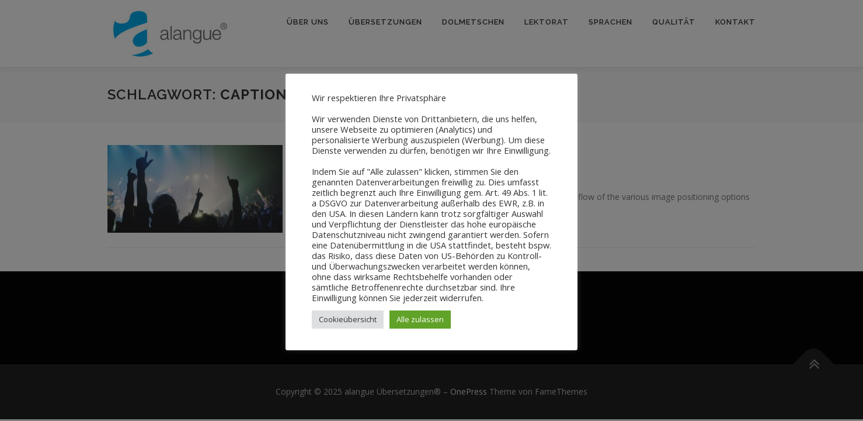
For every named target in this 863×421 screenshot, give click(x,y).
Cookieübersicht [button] (348, 319)
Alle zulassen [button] (420, 319)
